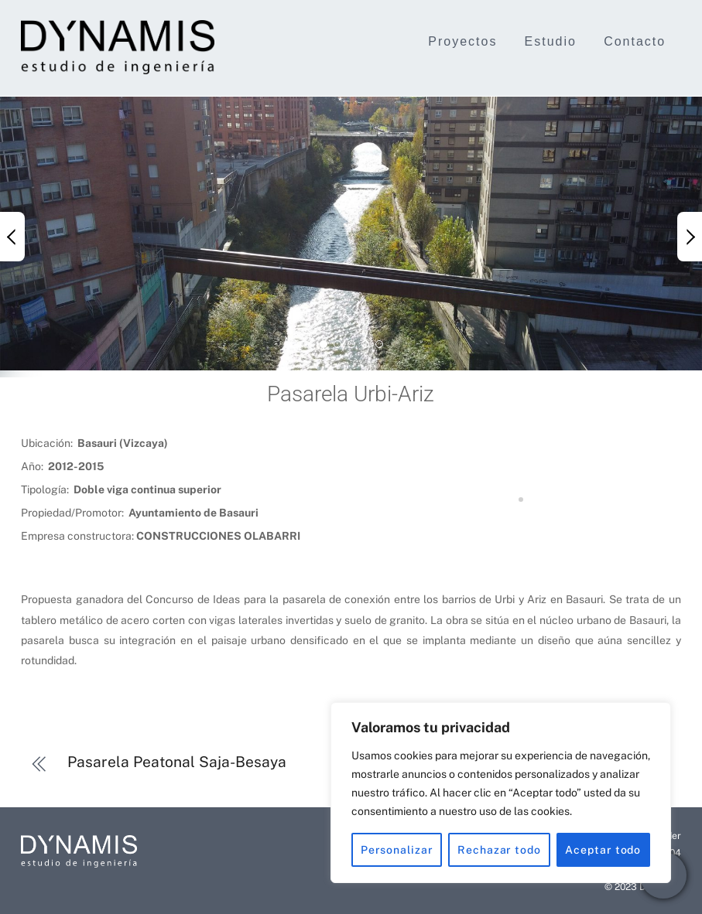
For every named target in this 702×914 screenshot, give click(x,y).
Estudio (551, 41)
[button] (12, 236)
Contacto (635, 41)
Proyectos (462, 41)
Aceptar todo (603, 850)
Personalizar (397, 850)
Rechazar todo (499, 850)
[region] (500, 792)
